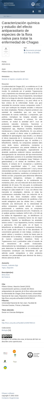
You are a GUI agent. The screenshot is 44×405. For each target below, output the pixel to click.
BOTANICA (6, 277)
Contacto (5, 398)
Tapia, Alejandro (7, 268)
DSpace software (8, 393)
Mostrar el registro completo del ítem (15, 79)
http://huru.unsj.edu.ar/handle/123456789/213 (18, 323)
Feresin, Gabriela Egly (10, 265)
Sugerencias (14, 398)
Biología (5, 330)
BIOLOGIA (6, 275)
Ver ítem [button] (7, 16)
